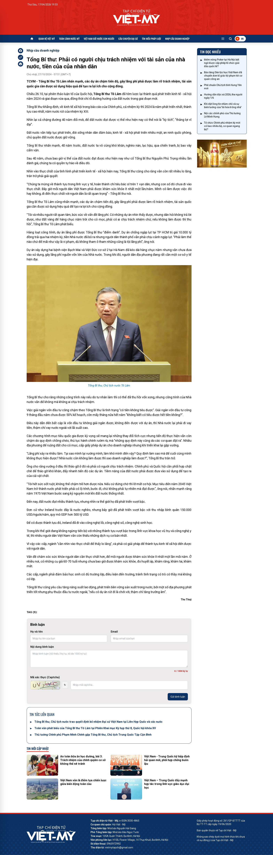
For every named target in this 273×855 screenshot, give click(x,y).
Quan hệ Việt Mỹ (46, 38)
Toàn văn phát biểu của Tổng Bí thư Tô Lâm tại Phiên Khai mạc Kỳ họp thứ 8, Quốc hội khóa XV (95, 728)
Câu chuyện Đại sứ (128, 38)
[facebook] (20, 50)
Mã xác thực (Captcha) (45, 677)
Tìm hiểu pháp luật (151, 38)
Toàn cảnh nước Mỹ (69, 38)
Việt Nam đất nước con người (99, 38)
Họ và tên (36, 631)
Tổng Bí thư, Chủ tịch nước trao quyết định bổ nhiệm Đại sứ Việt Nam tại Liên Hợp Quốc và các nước (98, 721)
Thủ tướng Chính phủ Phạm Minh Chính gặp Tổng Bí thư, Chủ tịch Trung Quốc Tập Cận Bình (92, 734)
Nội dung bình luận (42, 646)
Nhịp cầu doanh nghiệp (177, 38)
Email (114, 631)
